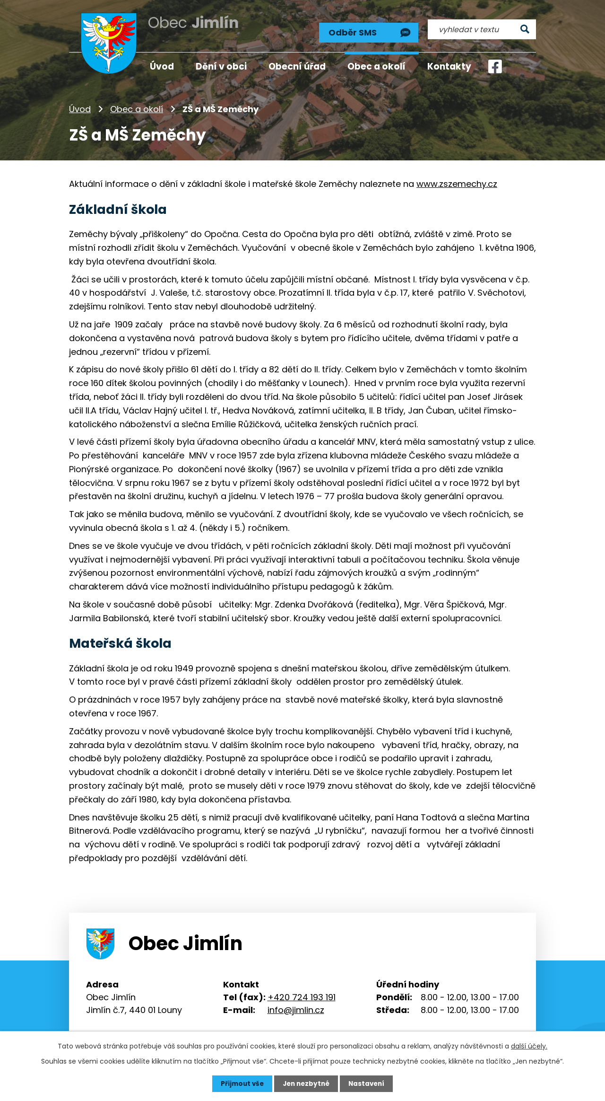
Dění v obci (221, 66)
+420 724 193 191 (302, 994)
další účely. (529, 1045)
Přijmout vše (239, 1083)
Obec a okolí (136, 106)
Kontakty (449, 66)
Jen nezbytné (306, 1083)
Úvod (80, 106)
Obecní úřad (297, 66)
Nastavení (369, 1083)
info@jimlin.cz (296, 1007)
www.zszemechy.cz (456, 181)
